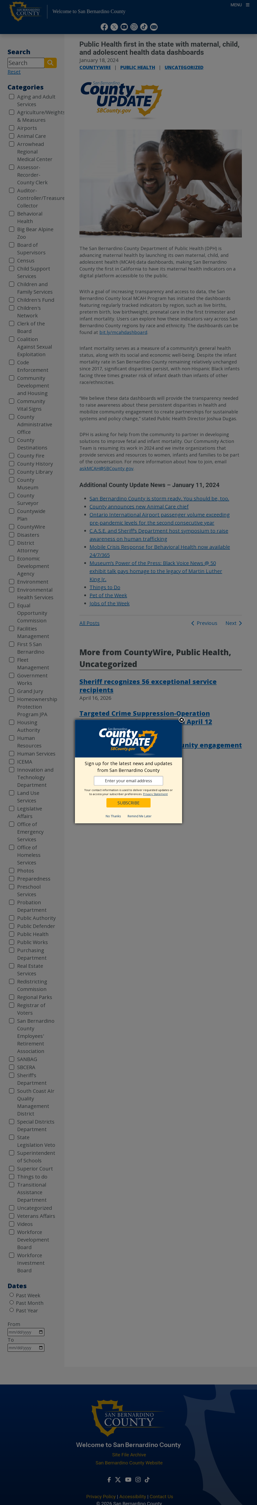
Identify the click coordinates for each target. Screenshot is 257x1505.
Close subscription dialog (181, 720)
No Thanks (113, 816)
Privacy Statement (155, 794)
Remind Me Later (140, 816)
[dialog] (128, 771)
